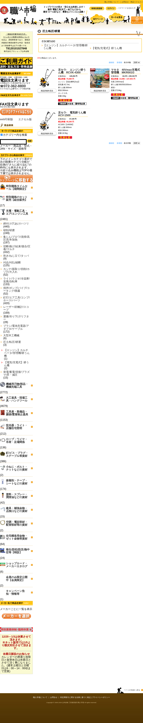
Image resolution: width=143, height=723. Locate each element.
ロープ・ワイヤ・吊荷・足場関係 (16, 441)
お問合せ (53, 697)
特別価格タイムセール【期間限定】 (16, 187)
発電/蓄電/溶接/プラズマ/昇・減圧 (16, 373)
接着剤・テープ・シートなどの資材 (16, 482)
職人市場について (111, 2)
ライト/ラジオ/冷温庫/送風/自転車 (16, 280)
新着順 (119, 62)
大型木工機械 (11, 335)
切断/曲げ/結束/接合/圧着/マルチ (16, 248)
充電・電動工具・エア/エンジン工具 (17, 212)
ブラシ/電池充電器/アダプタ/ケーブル (16, 327)
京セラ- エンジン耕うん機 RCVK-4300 (72, 71)
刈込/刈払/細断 (12, 262)
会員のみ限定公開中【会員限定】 (16, 578)
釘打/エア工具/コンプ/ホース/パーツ (16, 299)
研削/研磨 (9, 230)
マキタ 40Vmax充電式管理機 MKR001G (125, 71)
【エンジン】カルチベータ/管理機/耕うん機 (17, 353)
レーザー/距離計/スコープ (16, 308)
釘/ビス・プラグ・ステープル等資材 (17, 454)
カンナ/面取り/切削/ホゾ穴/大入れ (16, 270)
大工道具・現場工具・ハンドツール (16, 399)
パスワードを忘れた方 (127, 8)
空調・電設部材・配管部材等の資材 (16, 523)
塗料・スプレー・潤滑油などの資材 (16, 496)
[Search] (13, 142)
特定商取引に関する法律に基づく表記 (75, 697)
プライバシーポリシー (101, 697)
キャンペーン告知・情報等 (15, 592)
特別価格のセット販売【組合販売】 (16, 198)
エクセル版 (25, 119)
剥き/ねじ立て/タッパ (16, 255)
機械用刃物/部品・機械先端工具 (17, 385)
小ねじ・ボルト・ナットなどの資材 (16, 468)
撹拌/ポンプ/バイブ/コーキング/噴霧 (16, 289)
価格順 (111, 62)
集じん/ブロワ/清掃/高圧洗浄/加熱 (16, 238)
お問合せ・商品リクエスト (132, 2)
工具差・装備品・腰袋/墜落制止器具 (17, 413)
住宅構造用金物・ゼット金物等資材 (16, 537)
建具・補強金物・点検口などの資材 (16, 510)
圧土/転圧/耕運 (12, 342)
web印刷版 (6, 119)
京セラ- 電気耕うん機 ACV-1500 (73, 114)
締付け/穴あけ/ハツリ (16, 223)
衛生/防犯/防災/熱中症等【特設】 (18, 551)
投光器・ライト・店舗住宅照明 (16, 427)
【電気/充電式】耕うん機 (16, 364)
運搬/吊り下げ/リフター (16, 318)
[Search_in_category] (2, 135)
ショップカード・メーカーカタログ (16, 565)
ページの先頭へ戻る (132, 690)
